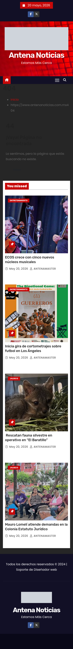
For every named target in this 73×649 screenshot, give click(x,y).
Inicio (15, 99)
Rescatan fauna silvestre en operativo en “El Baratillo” (28, 437)
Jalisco (14, 378)
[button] (65, 80)
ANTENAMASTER (43, 269)
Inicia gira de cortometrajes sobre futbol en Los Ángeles (33, 348)
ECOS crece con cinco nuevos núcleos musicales (29, 259)
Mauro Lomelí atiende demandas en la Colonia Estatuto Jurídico (36, 526)
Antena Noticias (36, 55)
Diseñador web (45, 569)
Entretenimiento (18, 200)
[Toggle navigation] (57, 80)
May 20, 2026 (19, 269)
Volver (17, 169)
